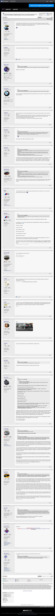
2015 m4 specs (40, 586)
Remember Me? (49, 13)
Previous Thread (25, 590)
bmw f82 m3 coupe (38, 587)
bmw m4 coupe (8, 588)
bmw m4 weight (23, 588)
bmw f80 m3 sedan (21, 587)
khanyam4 (6, 88)
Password (40, 14)
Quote (50, 42)
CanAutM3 (6, 428)
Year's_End (6, 377)
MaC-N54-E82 (6, 252)
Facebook (17, 579)
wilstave (5, 343)
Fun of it (5, 22)
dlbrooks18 (6, 321)
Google (42, 579)
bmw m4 (4, 588)
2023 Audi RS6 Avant (7, 542)
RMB (5, 190)
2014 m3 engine (39, 584)
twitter (5, 579)
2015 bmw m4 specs (12, 586)
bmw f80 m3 (11, 587)
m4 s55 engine (49, 588)
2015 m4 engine (31, 586)
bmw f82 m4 (43, 587)
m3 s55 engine (42, 588)
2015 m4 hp (35, 586)
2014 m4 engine (21, 585)
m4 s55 (45, 588)
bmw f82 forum (29, 587)
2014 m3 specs (12, 585)
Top (53, 606)
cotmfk (5, 278)
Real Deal (6, 129)
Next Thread (30, 590)
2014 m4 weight (40, 585)
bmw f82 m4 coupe (48, 587)
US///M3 (5, 508)
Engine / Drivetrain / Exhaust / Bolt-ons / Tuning (31, 14)
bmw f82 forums (33, 587)
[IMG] (3, 599)
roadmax (6, 47)
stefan (5, 302)
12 (6, 293)
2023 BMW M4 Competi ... (7, 270)
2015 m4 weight (44, 586)
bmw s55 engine (31, 588)
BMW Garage (22, 9)
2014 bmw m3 (5, 584)
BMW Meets (26, 9)
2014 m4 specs (36, 585)
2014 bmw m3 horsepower (10, 584)
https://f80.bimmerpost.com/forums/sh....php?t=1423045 (30, 281)
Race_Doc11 (6, 553)
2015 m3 (16, 586)
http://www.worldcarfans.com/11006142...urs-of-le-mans (26, 407)
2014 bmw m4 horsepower (24, 584)
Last (50, 17)
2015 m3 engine (20, 586)
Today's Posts (34, 9)
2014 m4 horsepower (27, 585)
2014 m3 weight (16, 585)
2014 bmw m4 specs (31, 584)
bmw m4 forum (19, 588)
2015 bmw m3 (45, 585)
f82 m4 (37, 588)
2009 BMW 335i (6, 544)
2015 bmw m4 (7, 586)
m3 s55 (39, 588)
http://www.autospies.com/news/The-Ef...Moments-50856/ (26, 388)
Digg (29, 579)
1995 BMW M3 (6, 39)
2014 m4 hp (31, 585)
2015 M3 (5, 545)
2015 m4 (28, 586)
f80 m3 (34, 588)
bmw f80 (48, 586)
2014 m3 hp (8, 585)
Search (38, 9)
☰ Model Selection (12, 1)
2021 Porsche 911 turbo (7, 445)
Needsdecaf (6, 169)
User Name (40, 13)
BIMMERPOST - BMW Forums (48, 606)
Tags (3, 583)
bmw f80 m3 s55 (15, 587)
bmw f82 (25, 587)
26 (6, 79)
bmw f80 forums (7, 587)
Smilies (4, 598)
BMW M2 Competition (7, 543)
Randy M (6, 472)
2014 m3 (35, 584)
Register (51, 1)
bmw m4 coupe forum (13, 588)
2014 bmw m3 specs (17, 584)
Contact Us (41, 606)
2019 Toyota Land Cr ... (7, 205)
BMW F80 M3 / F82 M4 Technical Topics (19, 14)
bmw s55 (27, 588)
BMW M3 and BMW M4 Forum (9, 14)
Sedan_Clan (6, 64)
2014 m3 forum (44, 584)
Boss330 (5, 213)
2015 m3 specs (24, 586)
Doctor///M (6, 526)
